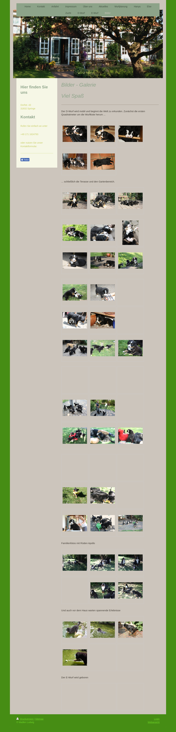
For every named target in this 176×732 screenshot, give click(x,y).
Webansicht (154, 722)
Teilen (25, 160)
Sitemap (39, 719)
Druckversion (25, 719)
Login (157, 719)
